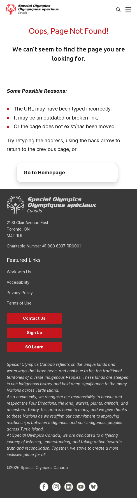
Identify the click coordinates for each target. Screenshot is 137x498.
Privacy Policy (20, 292)
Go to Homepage (44, 172)
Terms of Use (19, 303)
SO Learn (34, 346)
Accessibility (18, 282)
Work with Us (19, 271)
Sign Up (34, 332)
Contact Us (34, 318)
